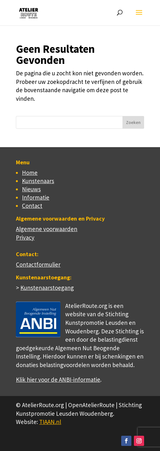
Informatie (35, 197)
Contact (32, 205)
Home (30, 172)
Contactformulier (38, 264)
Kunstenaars (38, 181)
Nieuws (31, 189)
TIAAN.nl (50, 422)
